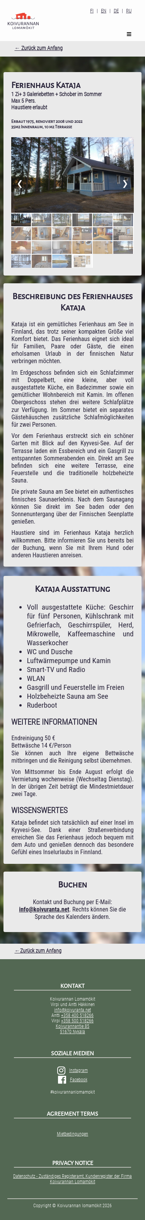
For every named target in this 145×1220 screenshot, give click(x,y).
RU (128, 11)
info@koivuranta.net (72, 1010)
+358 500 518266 (77, 1021)
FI (92, 11)
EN (103, 11)
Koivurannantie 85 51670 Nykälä (72, 1029)
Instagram (72, 1070)
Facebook (72, 1079)
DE (116, 11)
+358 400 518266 (77, 1015)
